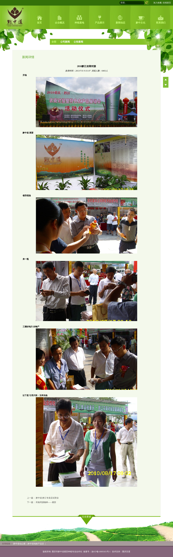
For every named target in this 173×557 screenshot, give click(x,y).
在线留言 (167, 3)
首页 (39, 22)
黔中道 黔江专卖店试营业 (47, 498)
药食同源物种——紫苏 (46, 502)
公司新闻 (65, 42)
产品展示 (99, 22)
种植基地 (79, 22)
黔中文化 (140, 22)
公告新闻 (78, 42)
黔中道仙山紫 (19, 543)
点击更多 (86, 516)
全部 (54, 42)
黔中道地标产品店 (36, 543)
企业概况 (59, 22)
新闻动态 (120, 22)
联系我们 (161, 22)
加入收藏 (157, 3)
